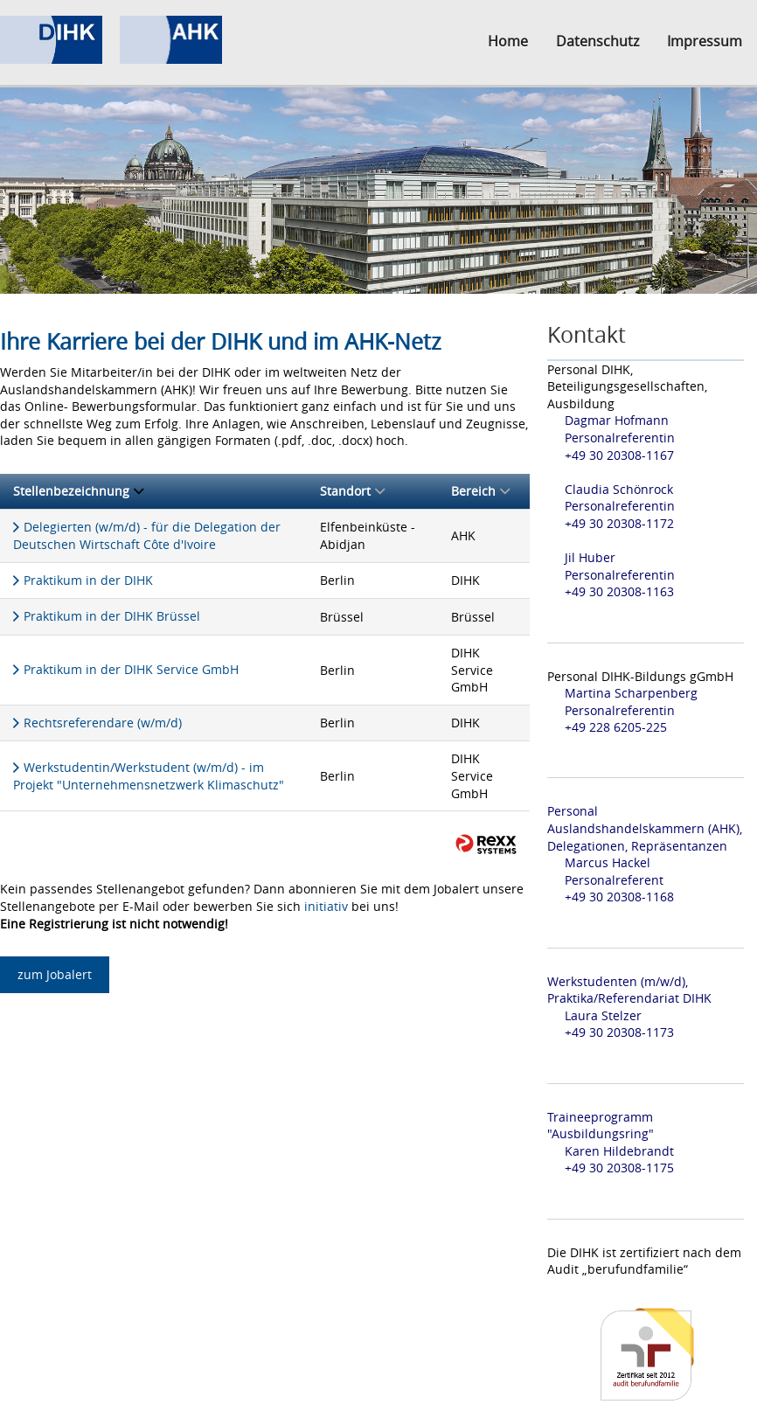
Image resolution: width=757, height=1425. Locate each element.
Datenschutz (597, 41)
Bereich (480, 491)
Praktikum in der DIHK (88, 580)
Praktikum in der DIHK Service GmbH (131, 669)
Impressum (704, 41)
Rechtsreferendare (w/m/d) (103, 722)
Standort (352, 491)
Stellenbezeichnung (78, 491)
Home (508, 41)
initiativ (326, 906)
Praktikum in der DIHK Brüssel (112, 616)
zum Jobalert (54, 974)
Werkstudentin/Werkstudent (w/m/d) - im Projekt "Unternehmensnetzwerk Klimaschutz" (148, 776)
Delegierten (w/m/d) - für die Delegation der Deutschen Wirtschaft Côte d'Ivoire (147, 535)
